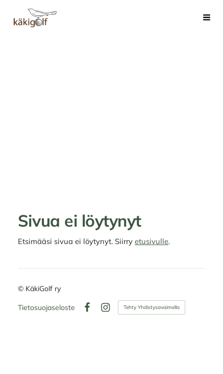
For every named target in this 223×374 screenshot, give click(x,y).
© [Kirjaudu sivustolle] (22, 288)
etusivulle (151, 241)
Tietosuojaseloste (46, 307)
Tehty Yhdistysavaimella (151, 307)
